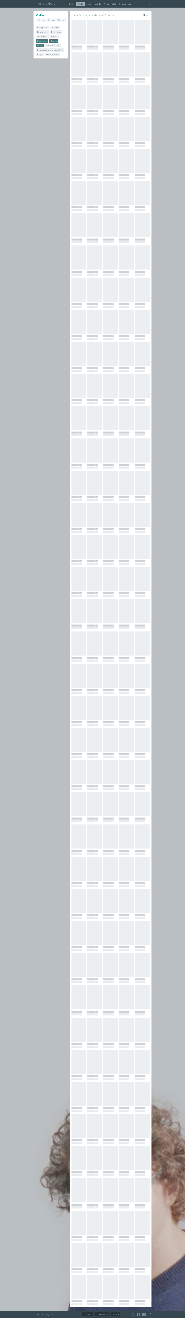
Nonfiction (41, 41)
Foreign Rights (102, 1314)
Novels (53, 41)
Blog (114, 4)
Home (72, 4)
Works (80, 4)
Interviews (56, 32)
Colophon (88, 1314)
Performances (52, 45)
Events (98, 4)
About (89, 4)
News (106, 4)
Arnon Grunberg (44, 3)
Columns (55, 27)
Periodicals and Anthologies (50, 50)
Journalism (42, 36)
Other (39, 45)
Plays (39, 54)
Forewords (42, 32)
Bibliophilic (42, 27)
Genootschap (125, 4)
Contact (115, 1314)
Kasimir (54, 36)
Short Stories (52, 54)
